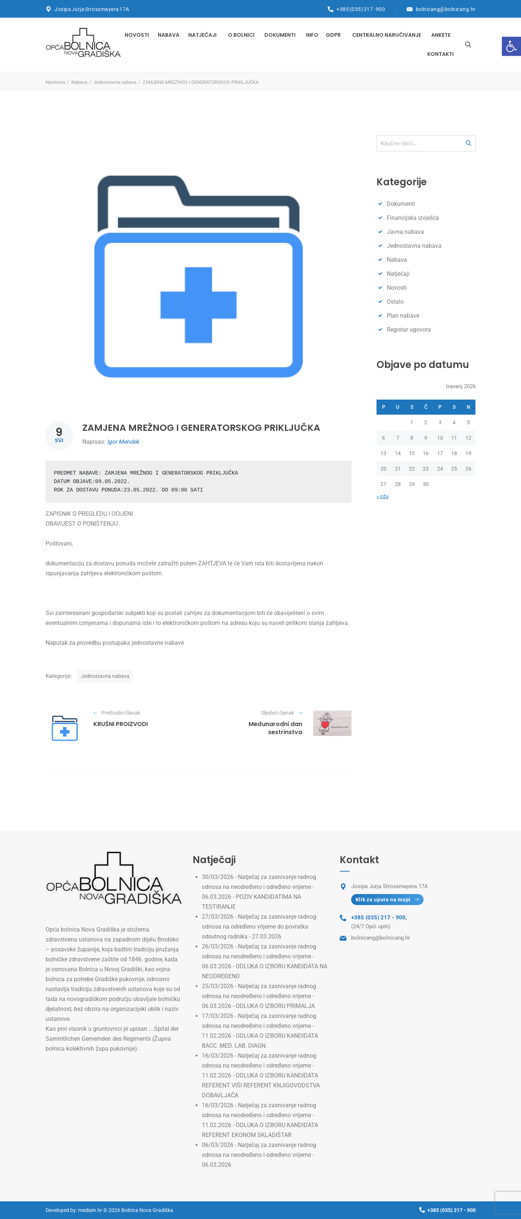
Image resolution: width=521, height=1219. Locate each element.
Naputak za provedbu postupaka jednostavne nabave (115, 642)
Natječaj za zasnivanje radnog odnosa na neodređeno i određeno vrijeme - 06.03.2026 (259, 1154)
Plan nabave (403, 315)
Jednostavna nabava (114, 82)
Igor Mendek (123, 441)
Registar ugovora (409, 329)
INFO (312, 35)
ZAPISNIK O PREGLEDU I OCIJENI (89, 513)
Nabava (168, 35)
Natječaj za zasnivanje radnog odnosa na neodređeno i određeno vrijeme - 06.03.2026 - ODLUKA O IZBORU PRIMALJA (259, 996)
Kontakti (440, 54)
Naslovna (55, 82)
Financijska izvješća (413, 217)
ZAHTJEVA (212, 563)
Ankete (440, 35)
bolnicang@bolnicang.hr (446, 9)
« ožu (383, 496)
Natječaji (202, 35)
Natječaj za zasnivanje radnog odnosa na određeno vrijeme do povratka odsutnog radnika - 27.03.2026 (259, 926)
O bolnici (241, 35)
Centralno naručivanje (386, 35)
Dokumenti (280, 35)
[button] (511, 46)
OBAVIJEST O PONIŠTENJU (82, 523)
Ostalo (395, 301)
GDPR (333, 35)
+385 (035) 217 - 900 (360, 9)
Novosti (137, 35)
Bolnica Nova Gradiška (147, 1210)
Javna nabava (405, 231)
